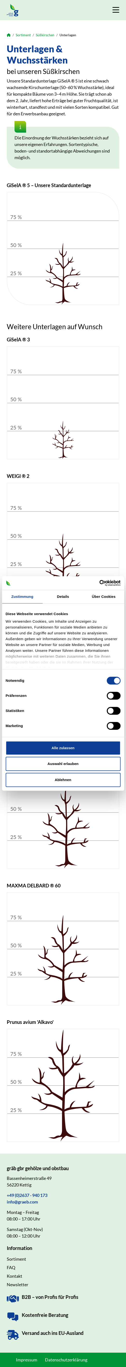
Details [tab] (63, 596)
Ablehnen (63, 780)
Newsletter (17, 1284)
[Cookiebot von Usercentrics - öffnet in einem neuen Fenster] (99, 583)
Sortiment (23, 35)
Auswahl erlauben (62, 764)
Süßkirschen (45, 35)
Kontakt (14, 1276)
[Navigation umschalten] (115, 10)
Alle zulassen (63, 748)
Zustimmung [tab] (22, 596)
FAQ (11, 1267)
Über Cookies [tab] (104, 596)
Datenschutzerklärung (66, 1359)
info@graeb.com (22, 1201)
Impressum (26, 1359)
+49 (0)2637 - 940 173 (27, 1195)
